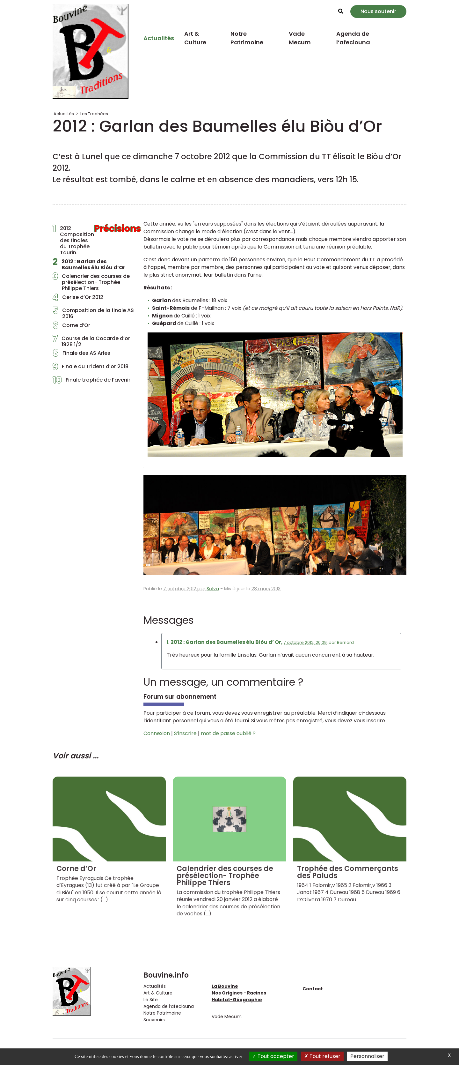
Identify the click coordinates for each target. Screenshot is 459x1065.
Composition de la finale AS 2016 (93, 313)
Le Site (150, 999)
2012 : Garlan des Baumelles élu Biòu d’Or (89, 264)
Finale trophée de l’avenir (91, 381)
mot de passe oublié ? (228, 733)
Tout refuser (322, 1056)
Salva (213, 588)
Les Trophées (94, 113)
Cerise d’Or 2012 (78, 299)
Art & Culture (195, 38)
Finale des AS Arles (81, 355)
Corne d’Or (71, 327)
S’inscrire (185, 733)
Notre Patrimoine (246, 38)
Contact (312, 989)
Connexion (156, 733)
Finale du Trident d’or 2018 (90, 368)
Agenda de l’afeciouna (353, 38)
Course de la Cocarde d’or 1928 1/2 (91, 341)
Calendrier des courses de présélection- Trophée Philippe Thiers (91, 282)
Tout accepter (273, 1056)
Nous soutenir (378, 11)
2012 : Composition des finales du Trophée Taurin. (93, 240)
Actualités (158, 38)
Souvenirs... (155, 1020)
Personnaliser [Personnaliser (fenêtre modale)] (367, 1056)
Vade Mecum (300, 38)
